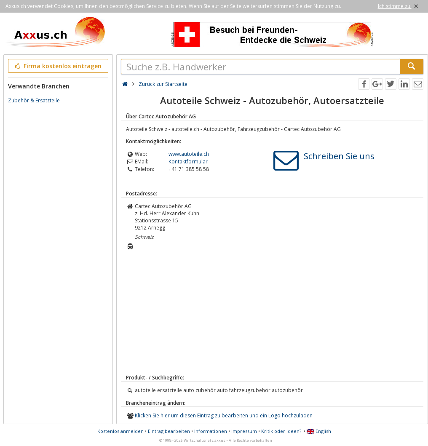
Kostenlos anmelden (120, 431)
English (319, 431)
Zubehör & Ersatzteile (34, 100)
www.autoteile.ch (189, 154)
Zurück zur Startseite (163, 84)
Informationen (210, 431)
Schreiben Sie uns (339, 156)
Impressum (244, 431)
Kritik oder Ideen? (281, 431)
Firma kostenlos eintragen (57, 66)
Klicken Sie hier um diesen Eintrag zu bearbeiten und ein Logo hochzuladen (224, 415)
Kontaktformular (188, 161)
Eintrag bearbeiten (169, 431)
